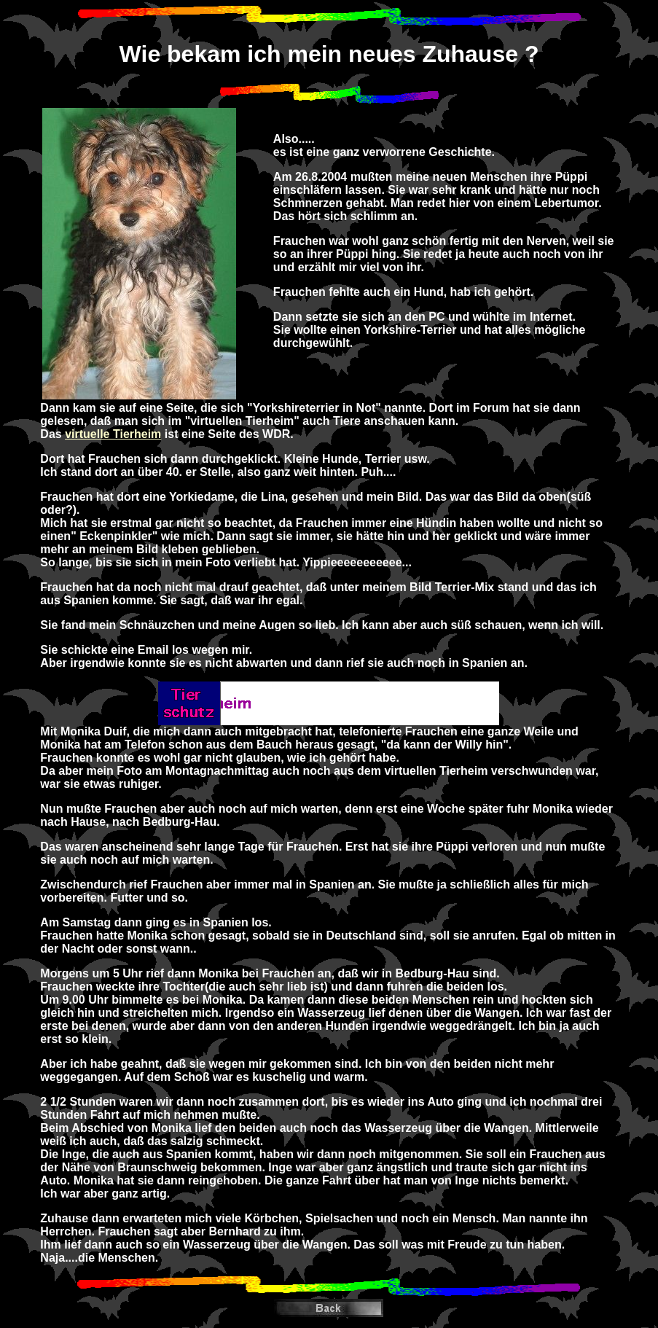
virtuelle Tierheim (113, 434)
